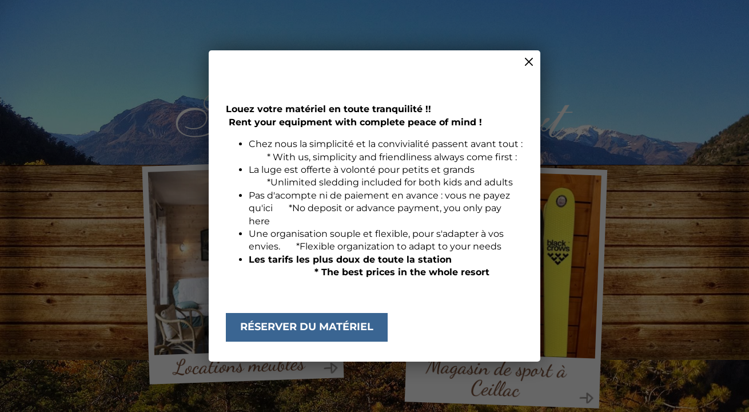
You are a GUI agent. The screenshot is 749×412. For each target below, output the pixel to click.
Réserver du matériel (306, 326)
